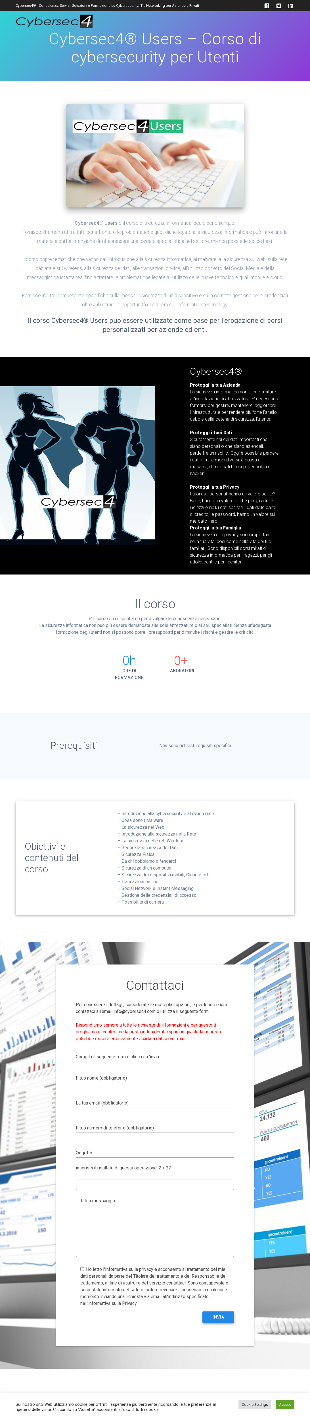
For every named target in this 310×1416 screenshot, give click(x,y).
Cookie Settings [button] (255, 1404)
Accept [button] (285, 1404)
